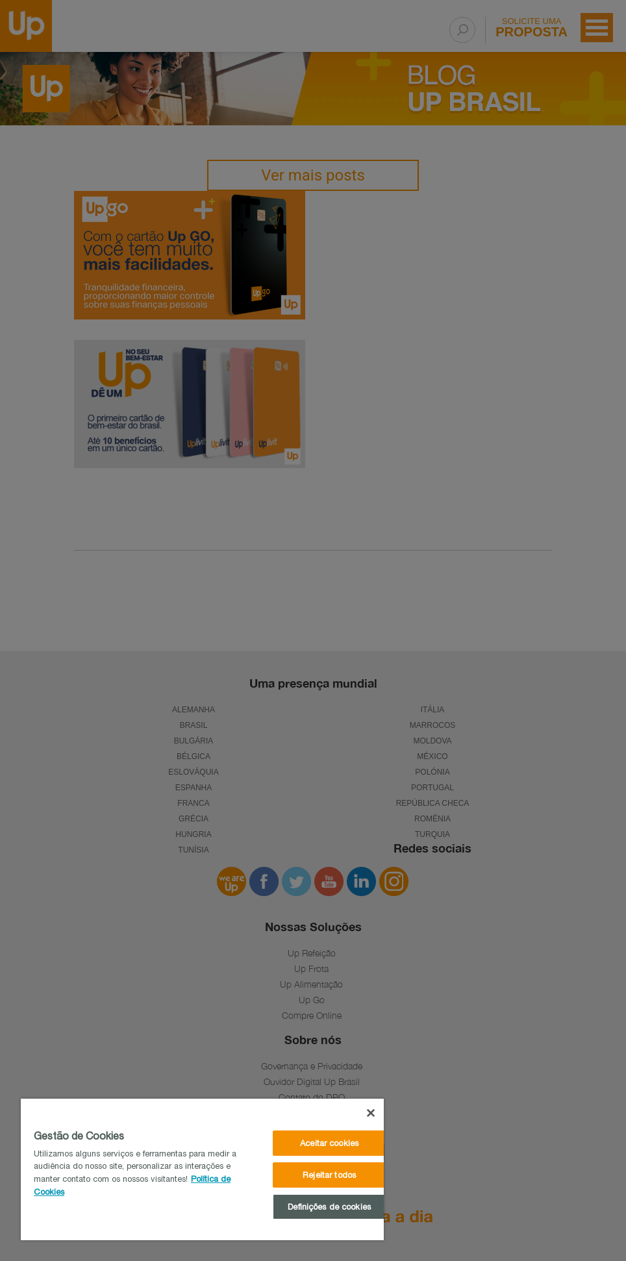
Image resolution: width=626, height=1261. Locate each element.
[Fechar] (371, 1113)
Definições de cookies (329, 1207)
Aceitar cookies (329, 1143)
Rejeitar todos (329, 1175)
